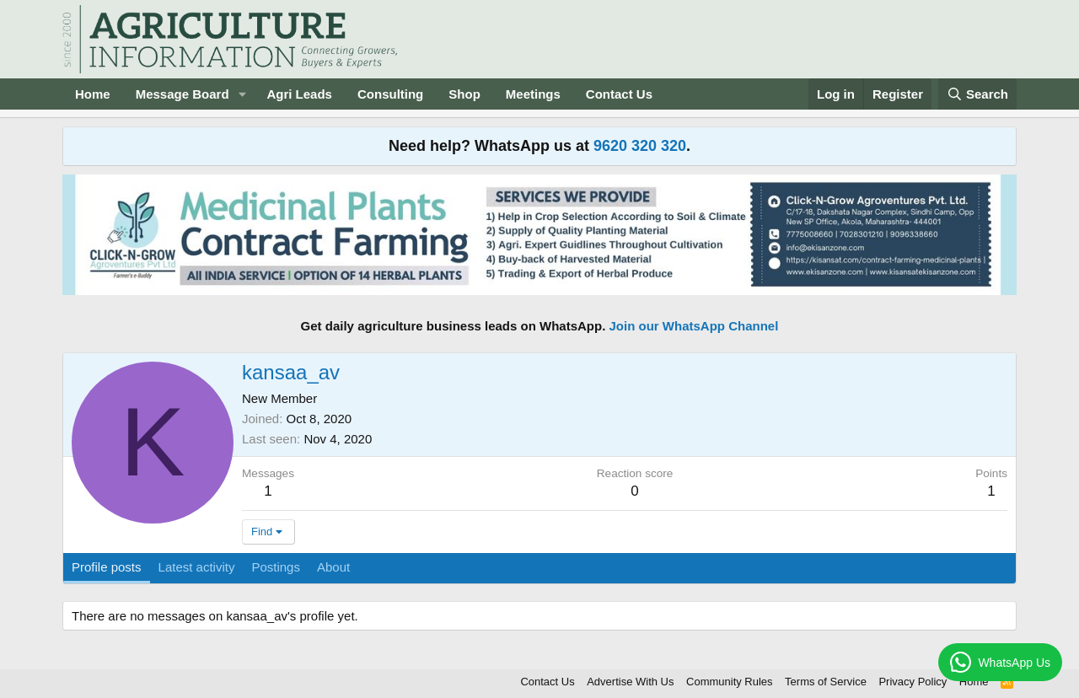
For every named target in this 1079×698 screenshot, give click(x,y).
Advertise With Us (630, 681)
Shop (464, 94)
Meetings (533, 94)
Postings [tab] (275, 567)
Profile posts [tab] (107, 567)
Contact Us (619, 94)
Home (92, 94)
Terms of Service (826, 681)
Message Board (182, 94)
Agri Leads (299, 94)
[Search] (977, 94)
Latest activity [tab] (196, 567)
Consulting (390, 94)
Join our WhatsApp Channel (694, 326)
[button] (242, 94)
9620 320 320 (639, 145)
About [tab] (333, 567)
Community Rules (729, 681)
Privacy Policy (912, 681)
